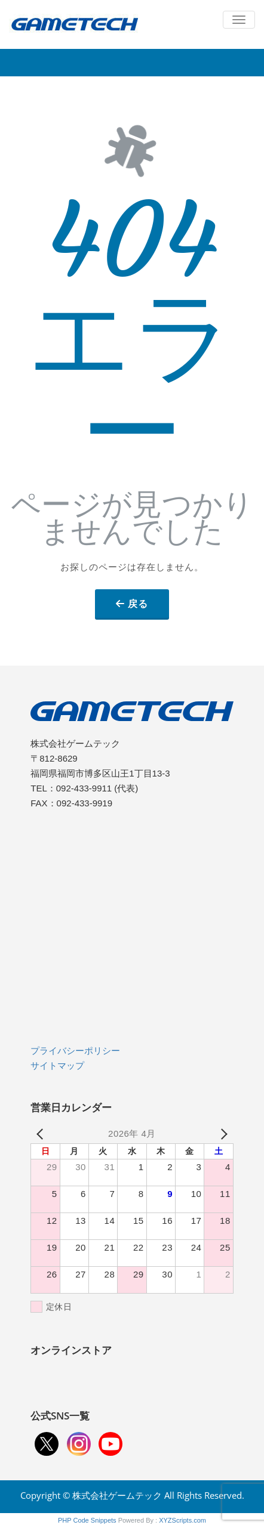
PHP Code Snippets (87, 1520)
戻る (138, 603)
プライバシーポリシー (75, 1051)
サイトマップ (57, 1065)
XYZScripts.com (182, 1520)
